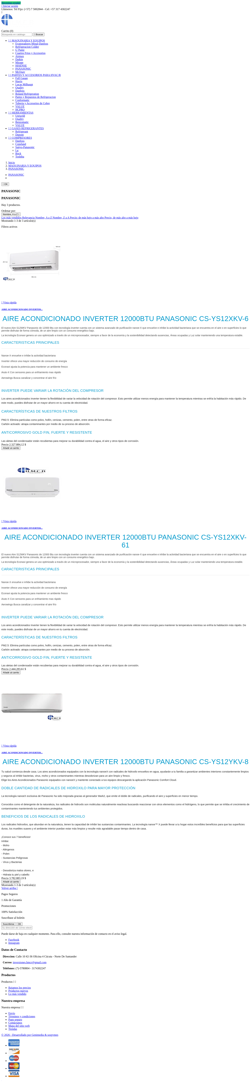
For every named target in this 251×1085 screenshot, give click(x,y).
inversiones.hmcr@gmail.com (29, 962)
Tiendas (12, 1028)
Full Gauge (21, 78)
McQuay (20, 71)
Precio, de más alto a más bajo (121, 217)
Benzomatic (22, 122)
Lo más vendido (17, 993)
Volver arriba (9, 888)
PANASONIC (23, 68)
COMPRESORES (20, 137)
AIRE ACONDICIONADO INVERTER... (22, 309)
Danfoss (19, 90)
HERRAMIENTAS (20, 112)
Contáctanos (15, 1022)
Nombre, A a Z (11, 214)
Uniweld (20, 115)
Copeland (20, 144)
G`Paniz (19, 49)
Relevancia (28, 217)
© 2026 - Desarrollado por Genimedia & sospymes (29, 1034)
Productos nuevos (18, 990)
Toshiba (19, 156)
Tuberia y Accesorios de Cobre (32, 103)
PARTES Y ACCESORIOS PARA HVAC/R (34, 75)
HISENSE (21, 65)
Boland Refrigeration (27, 93)
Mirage (19, 62)
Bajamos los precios (19, 987)
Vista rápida (9, 302)
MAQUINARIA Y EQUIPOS (26, 40)
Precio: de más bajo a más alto (87, 217)
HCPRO (20, 109)
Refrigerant (21, 131)
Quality (19, 87)
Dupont (19, 134)
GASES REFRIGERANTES (26, 128)
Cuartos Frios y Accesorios (30, 53)
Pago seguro (15, 1019)
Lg (16, 150)
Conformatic (22, 100)
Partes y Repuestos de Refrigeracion (35, 97)
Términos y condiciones (21, 1016)
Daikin (19, 59)
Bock (18, 153)
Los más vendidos (11, 217)
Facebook (13, 939)
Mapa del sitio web (19, 1025)
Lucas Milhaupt (24, 84)
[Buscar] (16, 34)
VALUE (19, 106)
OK (5, 184)
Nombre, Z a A (61, 217)
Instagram (14, 942)
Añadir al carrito (11, 448)
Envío (11, 1013)
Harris (18, 81)
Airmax (19, 56)
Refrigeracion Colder (27, 46)
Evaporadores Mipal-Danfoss (31, 43)
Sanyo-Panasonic (25, 147)
